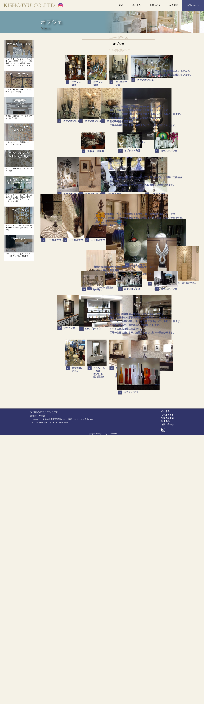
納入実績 (174, 5)
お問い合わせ (193, 5)
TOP (121, 5)
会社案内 (136, 5)
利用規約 (165, 690)
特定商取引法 (167, 687)
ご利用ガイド (167, 683)
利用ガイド (155, 5)
